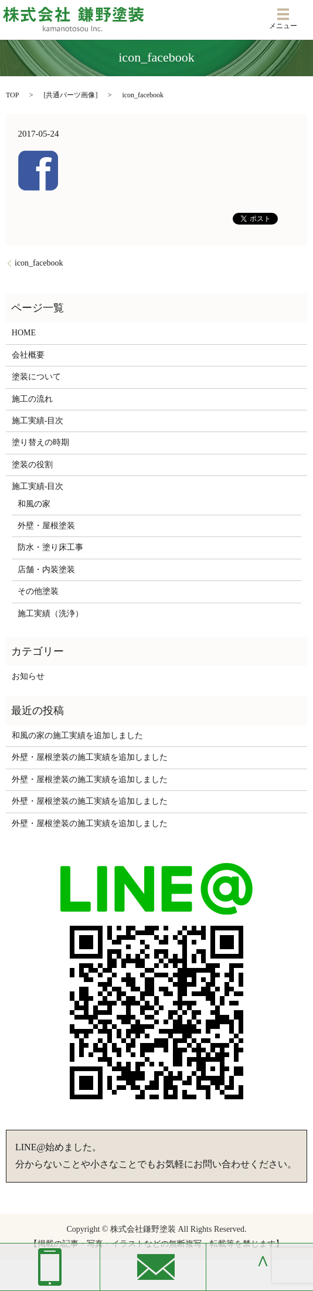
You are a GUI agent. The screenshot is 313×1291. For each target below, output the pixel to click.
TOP (12, 95)
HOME (24, 332)
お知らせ (28, 676)
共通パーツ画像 (70, 95)
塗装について (36, 376)
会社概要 (28, 355)
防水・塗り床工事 (50, 547)
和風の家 (34, 504)
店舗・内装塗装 (46, 569)
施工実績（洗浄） (50, 613)
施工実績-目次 (38, 420)
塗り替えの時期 (40, 442)
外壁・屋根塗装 (46, 525)
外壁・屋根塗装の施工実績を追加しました (90, 757)
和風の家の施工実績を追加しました (77, 735)
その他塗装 (38, 591)
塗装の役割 (32, 464)
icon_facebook (39, 263)
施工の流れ (32, 399)
